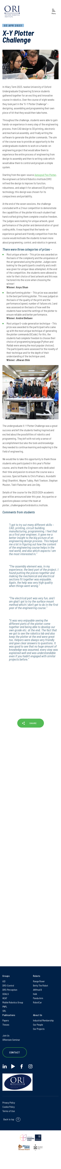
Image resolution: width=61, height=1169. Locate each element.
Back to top (8, 1119)
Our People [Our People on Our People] (38, 1024)
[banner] (12, 11)
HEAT (4, 998)
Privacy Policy (8, 1102)
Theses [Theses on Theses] (5, 1024)
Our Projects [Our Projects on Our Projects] (39, 1028)
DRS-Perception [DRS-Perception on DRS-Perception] (9, 989)
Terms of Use (8, 1111)
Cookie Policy (8, 1106)
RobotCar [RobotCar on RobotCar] (37, 1002)
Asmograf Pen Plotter (45, 174)
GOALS (5, 993)
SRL (4, 1010)
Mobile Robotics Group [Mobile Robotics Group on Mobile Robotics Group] (12, 1002)
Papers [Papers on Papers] (5, 1020)
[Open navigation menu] (54, 11)
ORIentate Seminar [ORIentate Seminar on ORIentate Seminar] (11, 1039)
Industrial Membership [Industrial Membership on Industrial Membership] (43, 1020)
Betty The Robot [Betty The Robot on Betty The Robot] (40, 985)
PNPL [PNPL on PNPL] (4, 1006)
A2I (3, 981)
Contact (14, 1052)
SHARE (33, 723)
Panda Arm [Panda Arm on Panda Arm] (38, 998)
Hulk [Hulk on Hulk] (35, 993)
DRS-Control (8, 985)
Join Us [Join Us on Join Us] (5, 1035)
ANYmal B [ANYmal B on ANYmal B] (37, 989)
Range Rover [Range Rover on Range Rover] (39, 981)
